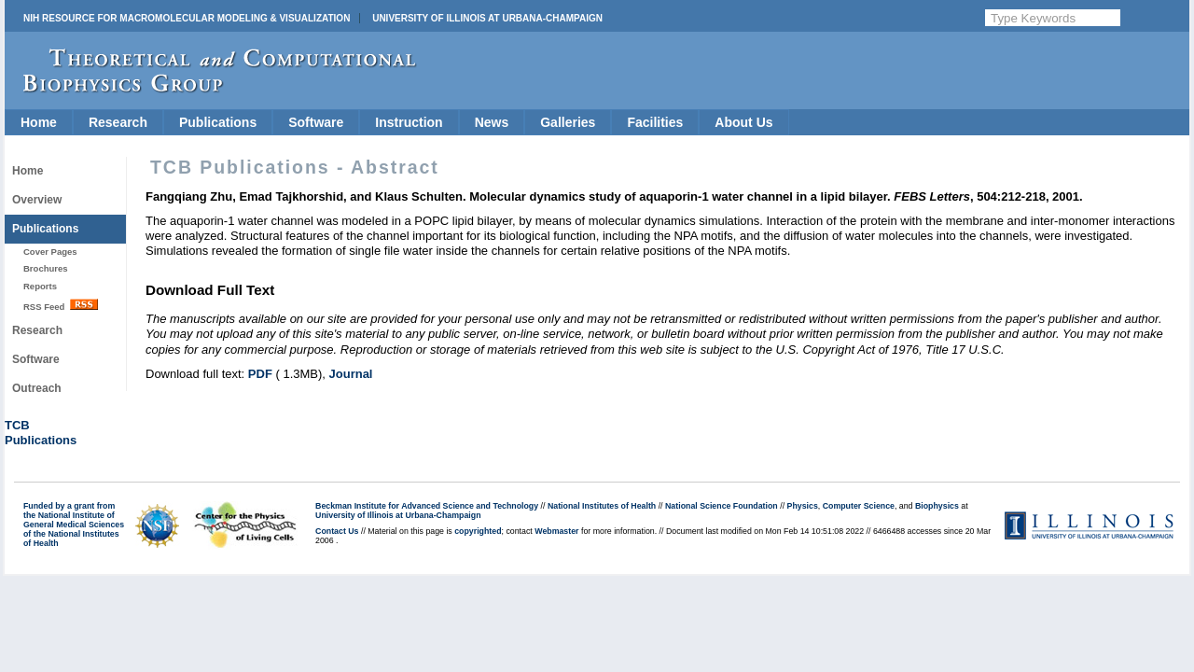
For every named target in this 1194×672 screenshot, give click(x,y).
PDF (260, 374)
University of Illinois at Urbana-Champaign (487, 18)
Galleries (567, 122)
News (492, 122)
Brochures (45, 268)
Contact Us (336, 531)
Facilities (655, 122)
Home (39, 122)
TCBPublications (40, 432)
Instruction (408, 122)
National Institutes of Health (602, 506)
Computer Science (859, 506)
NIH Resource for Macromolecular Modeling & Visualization (186, 18)
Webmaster (556, 531)
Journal (351, 374)
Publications (218, 122)
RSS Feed (60, 305)
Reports (40, 286)
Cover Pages (50, 251)
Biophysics (937, 506)
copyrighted (477, 531)
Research (118, 122)
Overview (37, 199)
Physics (802, 506)
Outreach (37, 388)
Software (315, 122)
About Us (743, 122)
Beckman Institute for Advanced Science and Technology (426, 506)
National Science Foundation (721, 506)
